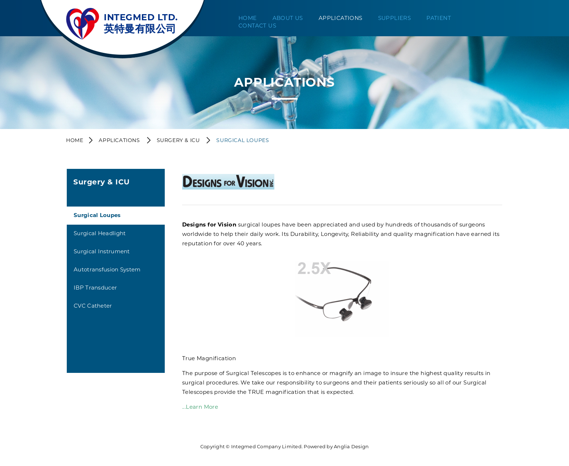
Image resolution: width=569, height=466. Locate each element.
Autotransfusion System (107, 269)
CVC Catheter (93, 305)
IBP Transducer (95, 287)
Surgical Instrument (102, 251)
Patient (438, 17)
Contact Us (257, 25)
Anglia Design (351, 446)
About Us (288, 17)
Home (247, 17)
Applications (341, 17)
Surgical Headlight (100, 233)
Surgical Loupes (97, 215)
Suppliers (394, 17)
